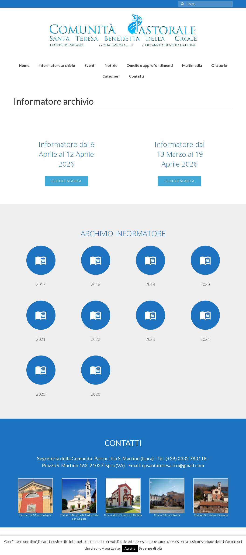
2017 (40, 284)
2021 (40, 339)
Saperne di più (150, 548)
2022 (95, 339)
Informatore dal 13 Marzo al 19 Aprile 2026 (179, 154)
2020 (205, 284)
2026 (95, 394)
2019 (150, 284)
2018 (95, 284)
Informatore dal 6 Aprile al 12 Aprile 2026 (66, 154)
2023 (150, 339)
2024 (205, 339)
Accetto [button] (130, 548)
